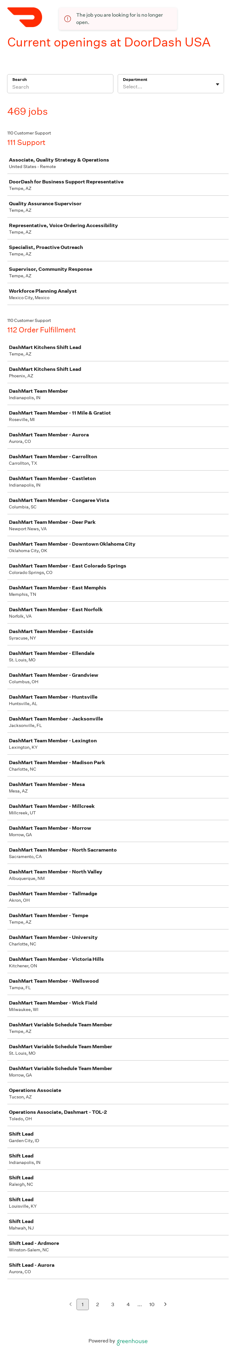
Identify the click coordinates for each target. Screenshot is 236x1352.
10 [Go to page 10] (152, 1304)
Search (19, 79)
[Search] (60, 87)
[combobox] (123, 86)
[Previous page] (70, 1304)
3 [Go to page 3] (112, 1304)
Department (135, 79)
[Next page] (165, 1304)
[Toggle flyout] (217, 84)
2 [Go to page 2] (97, 1304)
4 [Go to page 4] (128, 1304)
